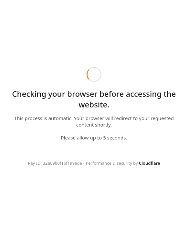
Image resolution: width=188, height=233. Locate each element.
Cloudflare (149, 163)
